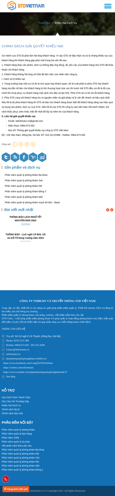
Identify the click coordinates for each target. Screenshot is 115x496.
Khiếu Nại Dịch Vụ (66, 22)
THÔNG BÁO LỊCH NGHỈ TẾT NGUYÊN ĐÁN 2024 (25, 219)
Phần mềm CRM (10, 437)
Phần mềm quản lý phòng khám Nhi (23, 186)
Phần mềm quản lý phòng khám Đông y (22, 469)
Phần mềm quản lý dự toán (16, 441)
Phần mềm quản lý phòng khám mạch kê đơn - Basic (32, 202)
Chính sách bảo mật (12, 413)
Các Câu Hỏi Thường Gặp (15, 401)
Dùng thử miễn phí (16, 489)
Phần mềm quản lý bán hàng (17, 433)
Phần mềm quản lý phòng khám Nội (20, 453)
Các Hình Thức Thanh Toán (16, 397)
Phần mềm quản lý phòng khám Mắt (24, 197)
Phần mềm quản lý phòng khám (18, 429)
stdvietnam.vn (37, 491)
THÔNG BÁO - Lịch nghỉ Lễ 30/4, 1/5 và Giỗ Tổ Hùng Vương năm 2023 (25, 236)
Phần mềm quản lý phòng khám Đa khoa (26, 175)
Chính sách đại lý (11, 409)
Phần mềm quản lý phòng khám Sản (24, 180)
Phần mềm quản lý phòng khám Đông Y (25, 191)
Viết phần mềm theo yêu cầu (17, 445)
